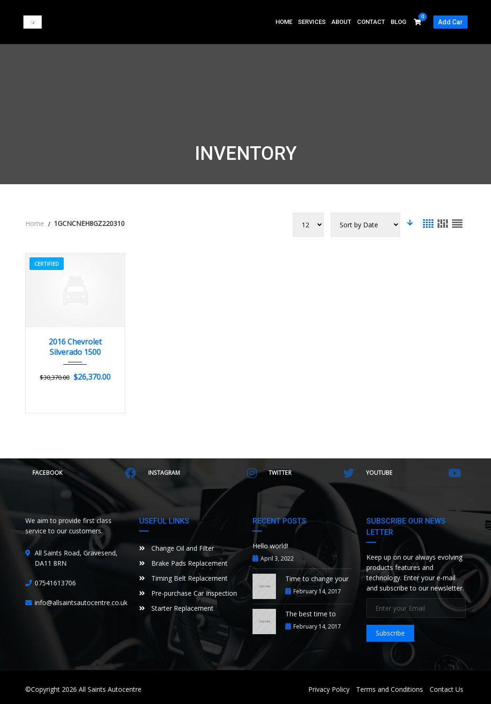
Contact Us (446, 689)
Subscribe (390, 633)
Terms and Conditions (389, 689)
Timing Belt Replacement (183, 578)
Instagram (202, 473)
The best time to (310, 613)
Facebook (84, 473)
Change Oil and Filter (176, 548)
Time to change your (317, 578)
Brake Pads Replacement (183, 563)
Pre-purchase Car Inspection (188, 593)
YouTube (413, 473)
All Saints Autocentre (110, 689)
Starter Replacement (176, 608)
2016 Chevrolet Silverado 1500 (75, 347)
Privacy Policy (329, 689)
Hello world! (270, 545)
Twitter (311, 473)
